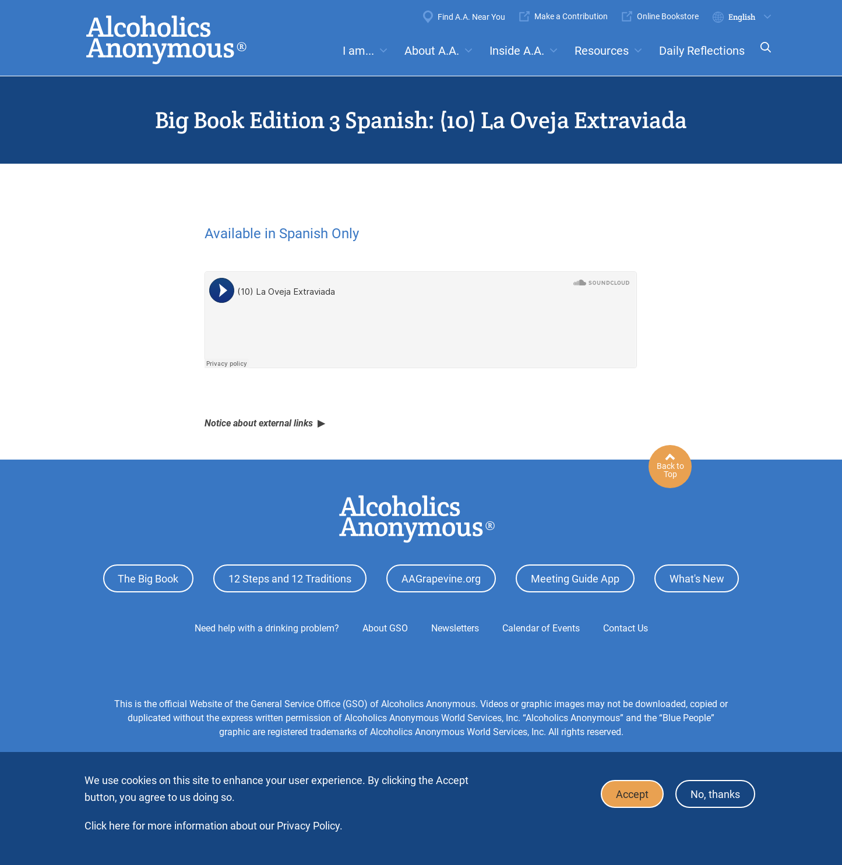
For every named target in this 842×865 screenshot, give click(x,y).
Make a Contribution (571, 16)
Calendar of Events (541, 628)
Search (762, 55)
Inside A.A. (516, 51)
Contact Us (625, 628)
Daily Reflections (702, 51)
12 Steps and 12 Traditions (289, 579)
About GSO (385, 628)
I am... (358, 51)
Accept (632, 794)
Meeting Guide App (575, 579)
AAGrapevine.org (441, 579)
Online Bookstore (668, 16)
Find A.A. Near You (471, 17)
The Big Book (148, 579)
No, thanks (715, 794)
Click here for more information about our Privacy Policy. (213, 826)
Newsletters (455, 628)
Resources (602, 51)
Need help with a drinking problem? (267, 628)
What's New (697, 579)
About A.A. (431, 51)
